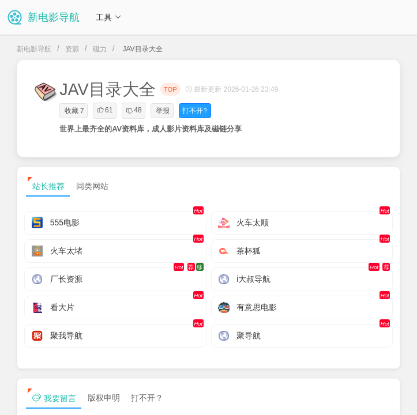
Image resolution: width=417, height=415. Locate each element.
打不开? (194, 110)
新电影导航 (34, 49)
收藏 (74, 110)
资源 (72, 49)
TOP (170, 89)
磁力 (100, 49)
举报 (163, 110)
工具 (108, 17)
